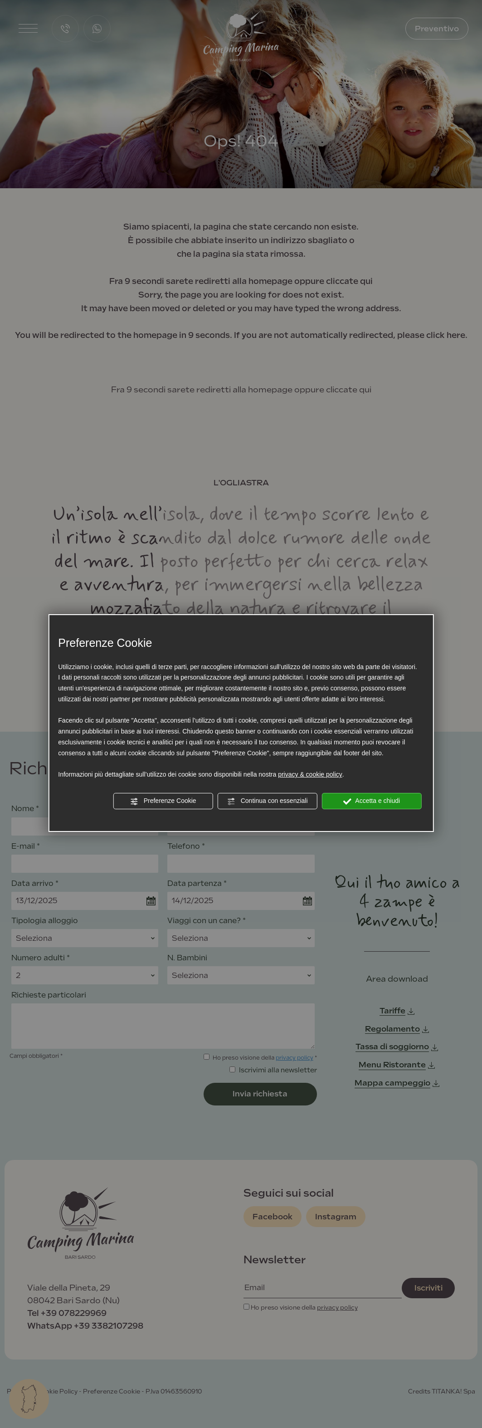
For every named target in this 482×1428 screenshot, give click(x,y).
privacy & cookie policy (310, 774)
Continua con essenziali (267, 801)
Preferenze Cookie (163, 801)
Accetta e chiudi (371, 801)
